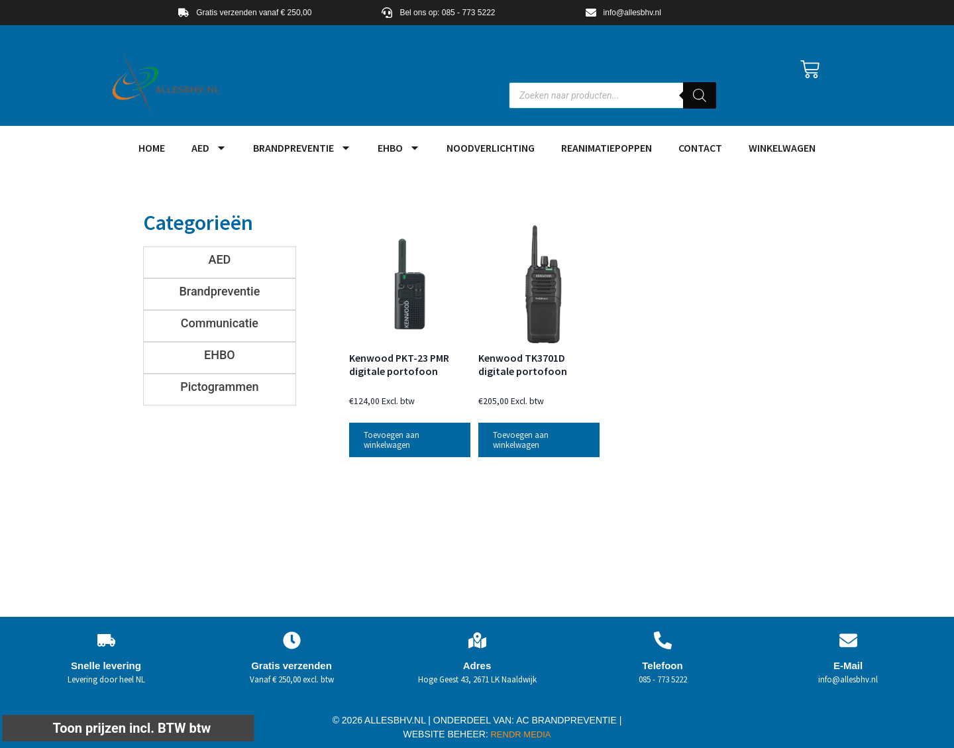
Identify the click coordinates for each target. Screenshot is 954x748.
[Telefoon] (663, 640)
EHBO (399, 148)
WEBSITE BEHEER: (445, 734)
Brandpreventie (302, 148)
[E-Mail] (848, 640)
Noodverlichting (491, 147)
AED (209, 148)
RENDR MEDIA (519, 734)
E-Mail (848, 665)
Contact (700, 147)
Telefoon (662, 665)
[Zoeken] (699, 95)
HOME (151, 147)
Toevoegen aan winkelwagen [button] (391, 440)
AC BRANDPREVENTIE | (568, 720)
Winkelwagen (782, 147)
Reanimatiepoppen (606, 147)
